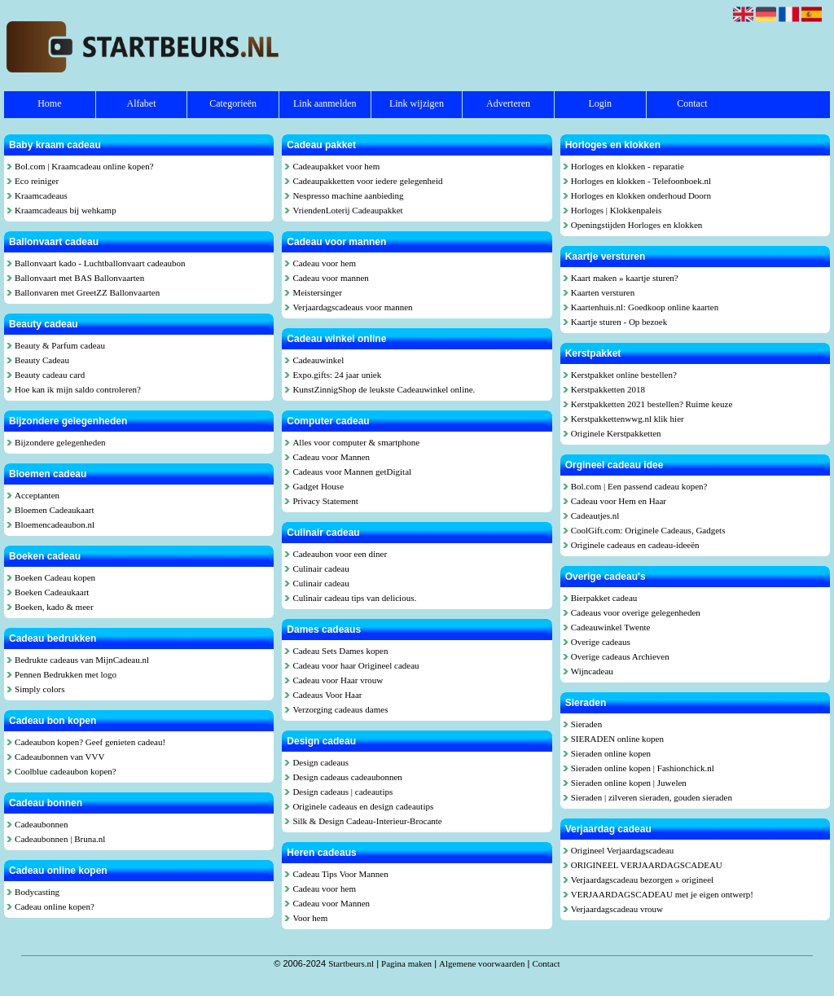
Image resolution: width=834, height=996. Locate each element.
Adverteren (508, 103)
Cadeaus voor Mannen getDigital (351, 471)
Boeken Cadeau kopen (55, 577)
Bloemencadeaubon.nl (54, 524)
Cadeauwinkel (318, 360)
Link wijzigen (416, 103)
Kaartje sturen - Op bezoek (619, 322)
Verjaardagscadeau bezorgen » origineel (642, 879)
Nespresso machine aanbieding (347, 195)
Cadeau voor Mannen (331, 457)
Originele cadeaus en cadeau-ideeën (635, 545)
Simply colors (39, 689)
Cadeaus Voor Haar (327, 695)
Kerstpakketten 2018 (608, 389)
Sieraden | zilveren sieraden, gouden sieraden (651, 797)
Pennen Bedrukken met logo (65, 674)
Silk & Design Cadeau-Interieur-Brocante (366, 821)
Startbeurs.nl (351, 963)
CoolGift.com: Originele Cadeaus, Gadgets (648, 530)
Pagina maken (406, 963)
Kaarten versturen (603, 292)
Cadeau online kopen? (54, 906)
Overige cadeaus (600, 642)
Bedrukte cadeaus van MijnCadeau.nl (82, 660)
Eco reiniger (37, 181)
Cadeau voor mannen (330, 278)
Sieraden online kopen (611, 753)
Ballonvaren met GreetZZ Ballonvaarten (87, 292)
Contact (692, 103)
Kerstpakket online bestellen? (624, 375)
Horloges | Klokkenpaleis (616, 210)
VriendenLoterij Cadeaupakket (347, 210)
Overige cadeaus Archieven (620, 656)
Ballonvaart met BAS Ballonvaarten (79, 278)
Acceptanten (37, 495)
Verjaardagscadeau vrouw (617, 909)
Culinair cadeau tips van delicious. (354, 598)
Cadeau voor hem (324, 263)
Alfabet (141, 103)
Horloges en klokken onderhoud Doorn (641, 195)
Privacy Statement (325, 501)
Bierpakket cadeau (604, 598)
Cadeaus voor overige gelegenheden (635, 612)
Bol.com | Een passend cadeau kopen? (639, 486)
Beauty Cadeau (42, 360)
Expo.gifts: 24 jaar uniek (336, 375)
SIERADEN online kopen (617, 739)
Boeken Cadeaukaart (52, 592)
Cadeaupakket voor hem (336, 166)
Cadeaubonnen (41, 824)
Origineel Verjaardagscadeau (622, 850)
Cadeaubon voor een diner (339, 554)
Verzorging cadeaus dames (340, 709)
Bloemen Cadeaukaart (54, 510)
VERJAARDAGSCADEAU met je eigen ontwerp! (662, 894)
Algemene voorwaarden (482, 963)
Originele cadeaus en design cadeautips (362, 806)
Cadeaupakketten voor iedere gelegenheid (367, 181)
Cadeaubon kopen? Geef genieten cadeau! (90, 742)
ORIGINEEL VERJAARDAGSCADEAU (646, 865)
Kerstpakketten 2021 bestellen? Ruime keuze (652, 404)
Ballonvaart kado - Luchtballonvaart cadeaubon (100, 263)
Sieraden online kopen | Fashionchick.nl (642, 768)
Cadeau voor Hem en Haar (618, 501)
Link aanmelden (325, 103)
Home (49, 103)
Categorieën (233, 103)
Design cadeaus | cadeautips (342, 791)
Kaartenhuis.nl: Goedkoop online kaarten (644, 307)
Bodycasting (37, 892)
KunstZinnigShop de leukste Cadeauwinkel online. (383, 389)
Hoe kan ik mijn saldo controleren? (78, 389)
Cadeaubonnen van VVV (59, 756)
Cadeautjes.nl (595, 515)
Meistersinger (316, 292)
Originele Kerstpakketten (616, 433)
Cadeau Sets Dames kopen (340, 651)
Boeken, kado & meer (54, 607)
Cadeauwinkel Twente (611, 627)
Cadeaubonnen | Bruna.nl (60, 839)
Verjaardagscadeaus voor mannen (352, 307)
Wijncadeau (592, 671)
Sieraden (586, 724)
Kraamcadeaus (41, 195)
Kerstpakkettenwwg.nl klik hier (627, 418)
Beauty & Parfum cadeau (60, 345)
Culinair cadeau (320, 568)
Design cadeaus (320, 762)
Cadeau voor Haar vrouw (337, 680)
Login (600, 103)
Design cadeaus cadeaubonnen (347, 777)
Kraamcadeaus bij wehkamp (65, 210)
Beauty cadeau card (50, 375)
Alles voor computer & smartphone (355, 442)
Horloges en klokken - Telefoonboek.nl (641, 181)
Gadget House (318, 486)
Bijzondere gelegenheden (60, 442)
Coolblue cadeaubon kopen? (65, 771)
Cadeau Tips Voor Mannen (340, 874)
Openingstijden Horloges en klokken (637, 225)
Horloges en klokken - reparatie (627, 166)
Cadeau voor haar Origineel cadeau (355, 665)
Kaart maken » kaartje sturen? (624, 278)
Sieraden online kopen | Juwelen (629, 783)
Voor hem (309, 918)
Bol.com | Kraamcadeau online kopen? (84, 166)
